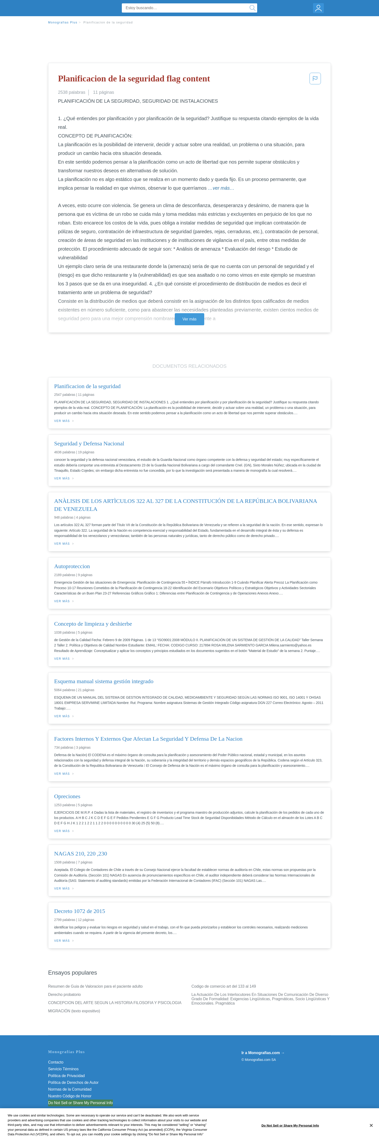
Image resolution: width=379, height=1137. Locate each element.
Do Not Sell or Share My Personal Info (80, 1103)
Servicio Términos (63, 1069)
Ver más (189, 319)
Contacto (55, 1062)
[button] (315, 80)
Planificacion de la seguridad (108, 22)
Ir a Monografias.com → (263, 1053)
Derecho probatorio (64, 994)
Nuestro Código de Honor (69, 1096)
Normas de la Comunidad (69, 1089)
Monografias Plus (63, 22)
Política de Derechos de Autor (73, 1082)
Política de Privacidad (66, 1076)
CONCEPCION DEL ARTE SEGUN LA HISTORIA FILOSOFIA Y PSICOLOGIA (115, 1003)
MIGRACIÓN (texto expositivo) (74, 1011)
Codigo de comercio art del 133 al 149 (223, 986)
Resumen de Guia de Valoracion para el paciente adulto (95, 986)
